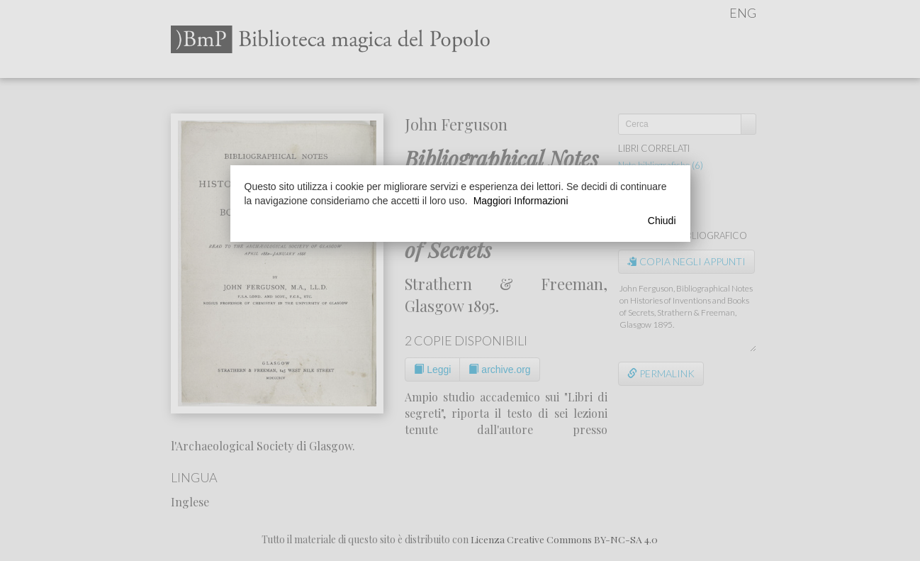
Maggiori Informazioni (520, 200)
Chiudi (662, 220)
